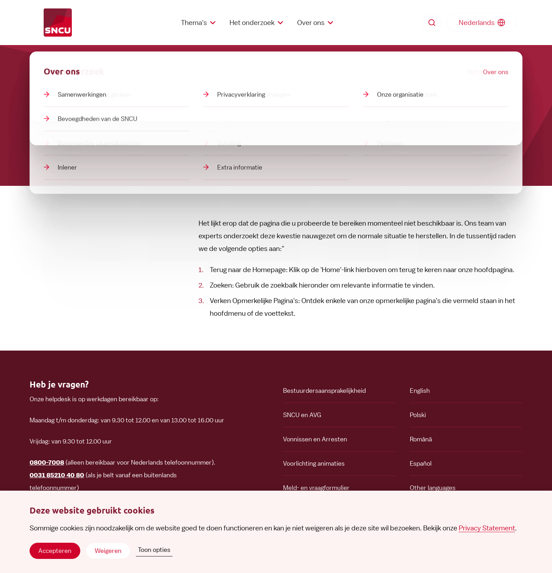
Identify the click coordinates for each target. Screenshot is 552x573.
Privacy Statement (487, 528)
